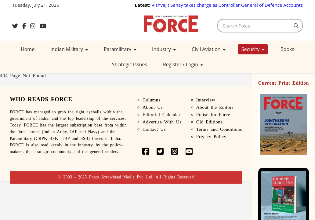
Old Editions (209, 121)
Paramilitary (120, 49)
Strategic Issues (129, 64)
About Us (153, 107)
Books (287, 49)
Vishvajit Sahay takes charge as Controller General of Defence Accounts (227, 5)
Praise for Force (213, 114)
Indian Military (69, 49)
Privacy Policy (211, 136)
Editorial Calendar (161, 114)
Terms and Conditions (219, 129)
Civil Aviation (209, 49)
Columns (151, 99)
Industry (164, 49)
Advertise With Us (162, 121)
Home (27, 49)
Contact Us (154, 129)
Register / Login (183, 64)
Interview (205, 99)
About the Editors (215, 107)
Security (253, 49)
